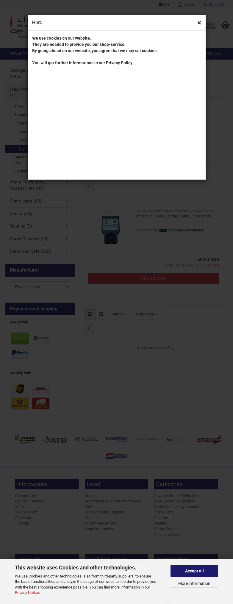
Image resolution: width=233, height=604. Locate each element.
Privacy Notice (27, 592)
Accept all (194, 571)
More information (194, 583)
